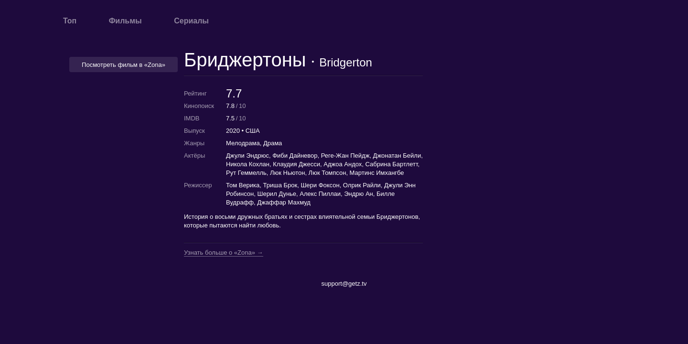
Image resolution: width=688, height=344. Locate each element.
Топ (69, 21)
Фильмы (125, 21)
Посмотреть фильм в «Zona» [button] (123, 64)
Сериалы (191, 21)
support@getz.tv (344, 283)
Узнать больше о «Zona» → (223, 252)
